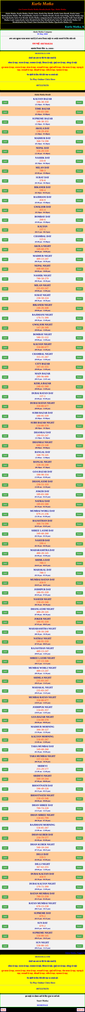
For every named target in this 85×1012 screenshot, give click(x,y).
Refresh (80, 1010)
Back (3, 1010)
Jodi (5, 102)
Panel (79, 102)
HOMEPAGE (42, 1005)
